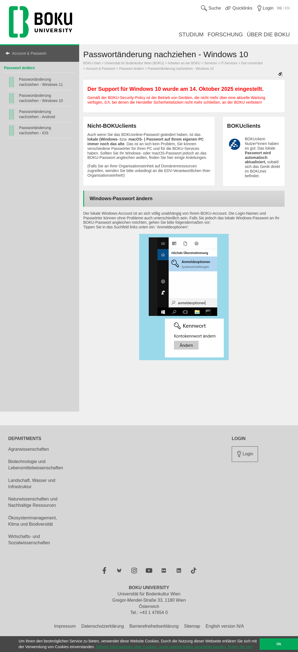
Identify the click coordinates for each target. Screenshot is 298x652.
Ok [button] (279, 644)
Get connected (252, 63)
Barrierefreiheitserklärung (154, 626)
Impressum (65, 626)
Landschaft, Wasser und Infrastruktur (31, 483)
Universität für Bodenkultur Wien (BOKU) (134, 63)
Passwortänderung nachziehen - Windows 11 (41, 82)
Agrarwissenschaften (28, 449)
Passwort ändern (19, 68)
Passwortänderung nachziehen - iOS (35, 130)
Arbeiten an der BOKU (184, 63)
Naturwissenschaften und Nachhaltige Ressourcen (33, 502)
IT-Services (229, 63)
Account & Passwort (29, 53)
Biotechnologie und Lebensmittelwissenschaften (35, 464)
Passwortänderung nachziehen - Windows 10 (41, 98)
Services (210, 63)
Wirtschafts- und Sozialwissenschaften (29, 539)
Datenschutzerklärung (102, 626)
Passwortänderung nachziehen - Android (37, 114)
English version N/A (225, 626)
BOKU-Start (92, 63)
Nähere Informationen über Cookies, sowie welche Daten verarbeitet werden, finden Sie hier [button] (174, 647)
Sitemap (192, 626)
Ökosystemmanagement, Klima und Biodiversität (32, 521)
